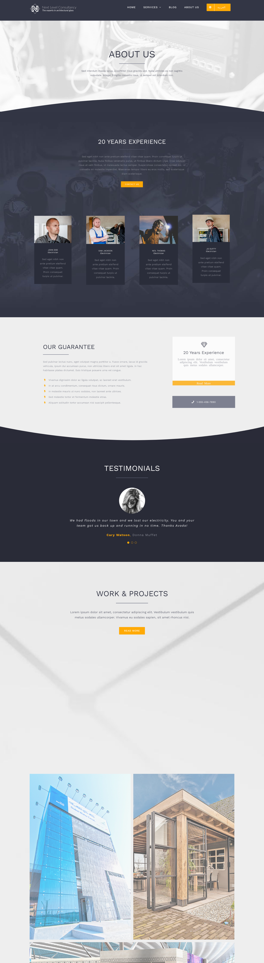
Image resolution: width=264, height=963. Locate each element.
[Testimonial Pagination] (128, 543)
